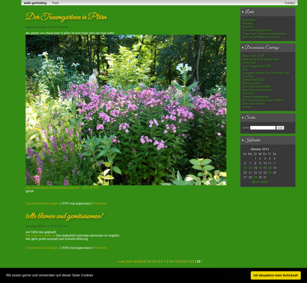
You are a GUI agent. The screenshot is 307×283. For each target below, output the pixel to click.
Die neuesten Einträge (260, 48)
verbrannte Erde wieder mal (261, 59)
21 (187, 261)
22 (192, 261)
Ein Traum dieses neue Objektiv (263, 100)
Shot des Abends (254, 103)
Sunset (247, 107)
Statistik (248, 27)
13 (245, 168)
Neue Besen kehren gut (258, 90)
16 (260, 168)
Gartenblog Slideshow (257, 30)
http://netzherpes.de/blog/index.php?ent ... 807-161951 (62, 187)
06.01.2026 (260, 182)
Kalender (251, 140)
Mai (245, 69)
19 (176, 261)
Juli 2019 (249, 93)
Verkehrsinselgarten (256, 97)
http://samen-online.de (41, 235)
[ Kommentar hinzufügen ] (43, 203)
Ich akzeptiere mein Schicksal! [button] (276, 275)
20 (181, 261)
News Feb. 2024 (253, 56)
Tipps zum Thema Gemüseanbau (264, 33)
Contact (290, 3)
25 (270, 172)
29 (255, 177)
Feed (55, 3)
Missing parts (252, 83)
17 (164, 261)
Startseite (249, 20)
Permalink (100, 203)
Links (248, 12)
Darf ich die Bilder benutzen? (261, 37)
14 (250, 168)
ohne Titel (249, 62)
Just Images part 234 (257, 66)
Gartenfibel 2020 (254, 79)
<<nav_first (125, 261)
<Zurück (138, 261)
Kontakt (248, 23)
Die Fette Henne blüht (257, 86)
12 (274, 163)
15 (153, 261)
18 (270, 168)
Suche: (249, 118)
